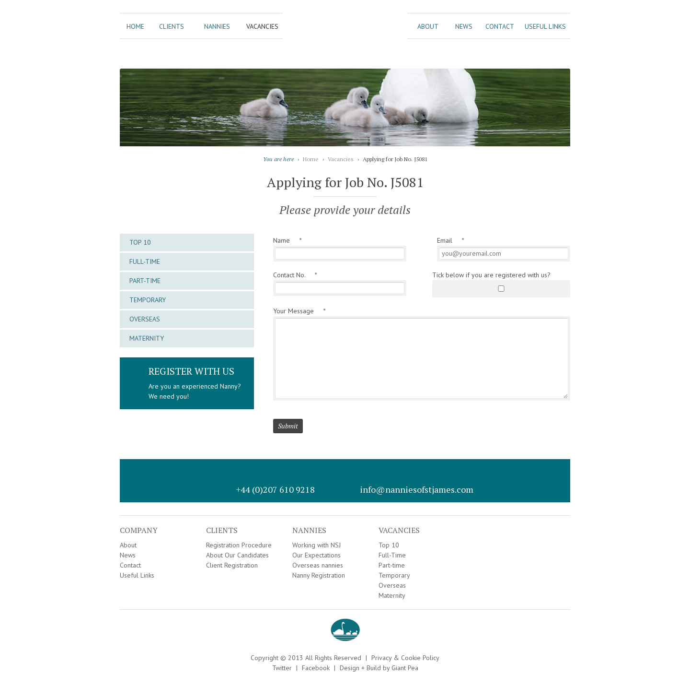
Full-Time (144, 261)
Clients (171, 26)
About (427, 26)
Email (450, 240)
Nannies (217, 26)
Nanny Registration (318, 575)
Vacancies (262, 26)
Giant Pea (404, 667)
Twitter (282, 667)
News (463, 26)
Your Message (299, 311)
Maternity (146, 338)
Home (135, 26)
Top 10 (140, 242)
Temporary (147, 300)
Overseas (144, 319)
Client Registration (232, 565)
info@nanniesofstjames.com (416, 489)
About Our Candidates (237, 555)
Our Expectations (316, 555)
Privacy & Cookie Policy (405, 657)
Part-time (145, 280)
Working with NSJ (316, 545)
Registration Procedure (239, 545)
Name (287, 240)
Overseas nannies (317, 565)
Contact (499, 26)
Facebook (316, 667)
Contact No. (295, 275)
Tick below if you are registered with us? (491, 275)
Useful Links (545, 26)
